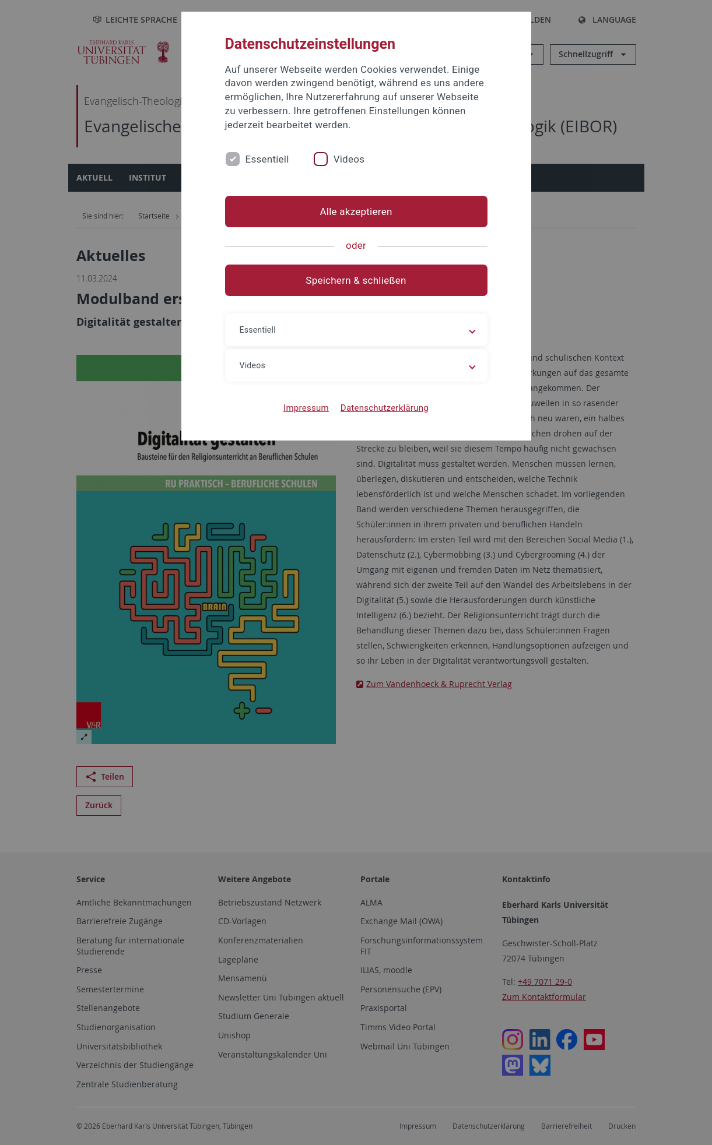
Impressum (306, 408)
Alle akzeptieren (356, 211)
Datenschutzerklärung (385, 408)
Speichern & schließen (356, 280)
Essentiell (267, 159)
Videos (349, 159)
